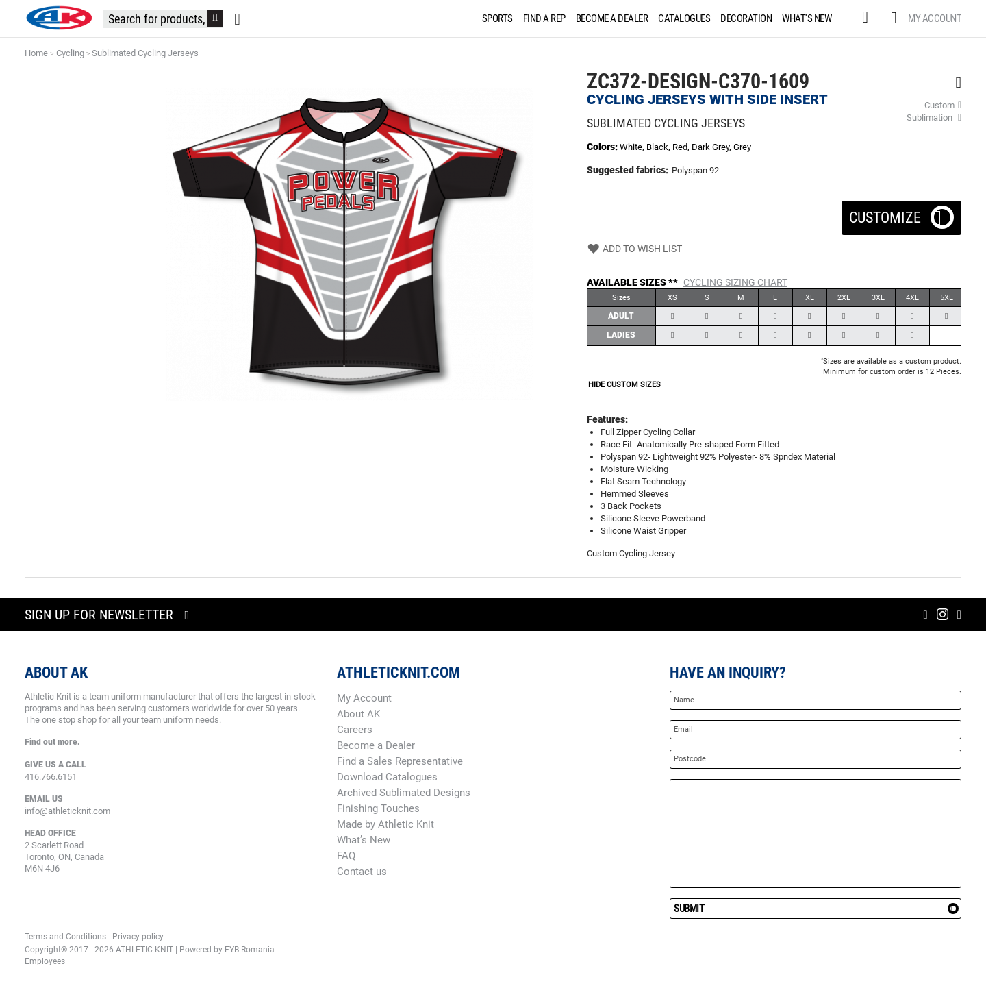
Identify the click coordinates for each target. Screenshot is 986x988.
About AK (358, 714)
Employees (45, 961)
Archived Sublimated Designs (403, 793)
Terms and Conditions (65, 936)
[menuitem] (495, 18)
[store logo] (59, 18)
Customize (901, 213)
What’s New (363, 840)
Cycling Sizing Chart (735, 282)
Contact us (362, 871)
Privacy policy (138, 936)
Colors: (603, 146)
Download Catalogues (387, 777)
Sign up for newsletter (99, 614)
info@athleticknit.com (67, 811)
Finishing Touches (378, 808)
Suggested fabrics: (627, 169)
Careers (354, 730)
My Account (934, 18)
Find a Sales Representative (400, 761)
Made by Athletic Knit (385, 824)
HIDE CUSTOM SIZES (624, 384)
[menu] (659, 18)
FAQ (346, 856)
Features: (607, 419)
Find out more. (52, 742)
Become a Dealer (376, 745)
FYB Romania (250, 949)
